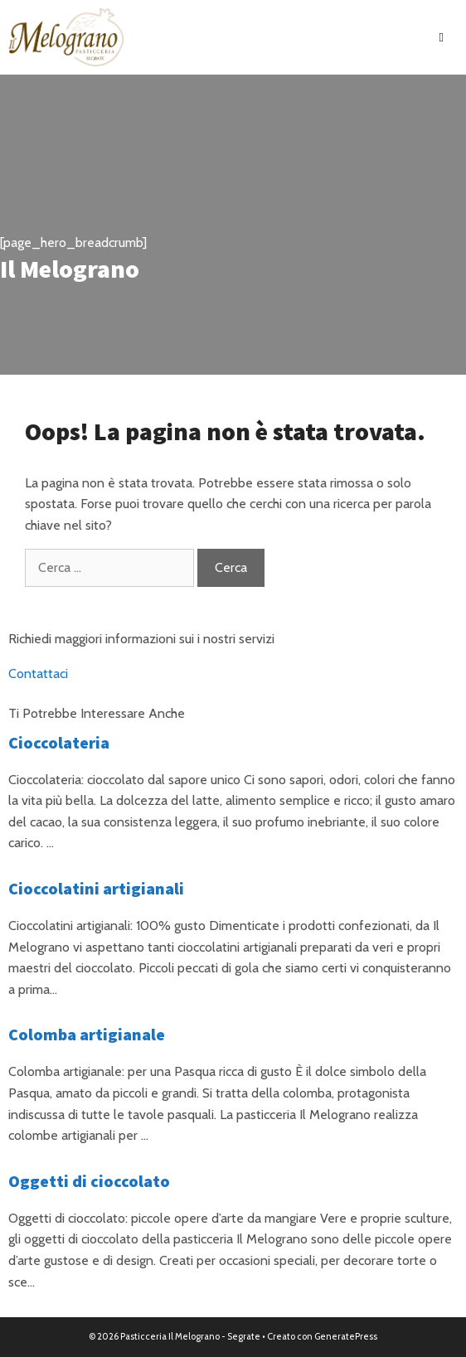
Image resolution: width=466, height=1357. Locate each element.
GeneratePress (345, 1336)
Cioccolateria (58, 742)
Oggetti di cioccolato (89, 1180)
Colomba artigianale (86, 1034)
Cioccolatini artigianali (96, 888)
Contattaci (38, 673)
